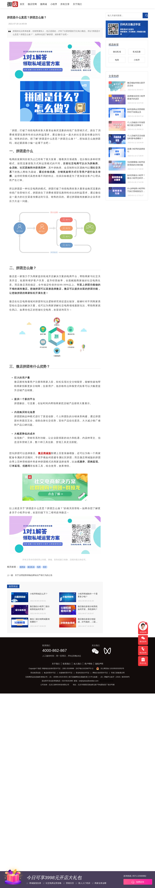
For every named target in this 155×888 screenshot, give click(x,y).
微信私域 (31, 567)
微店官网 (32, 4)
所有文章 (64, 4)
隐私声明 (99, 664)
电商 (38, 567)
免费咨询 (138, 882)
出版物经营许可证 (65, 673)
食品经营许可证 (50, 673)
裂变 (44, 567)
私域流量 (137, 52)
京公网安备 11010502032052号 (112, 668)
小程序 (53, 4)
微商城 (43, 4)
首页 (22, 4)
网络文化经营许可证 (100, 673)
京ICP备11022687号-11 (84, 668)
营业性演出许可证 (82, 673)
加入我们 (77, 664)
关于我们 (77, 4)
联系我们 (67, 664)
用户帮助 (88, 664)
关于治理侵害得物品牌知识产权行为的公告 (33, 575)
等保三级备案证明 (118, 673)
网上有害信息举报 (106, 681)
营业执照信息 (35, 673)
